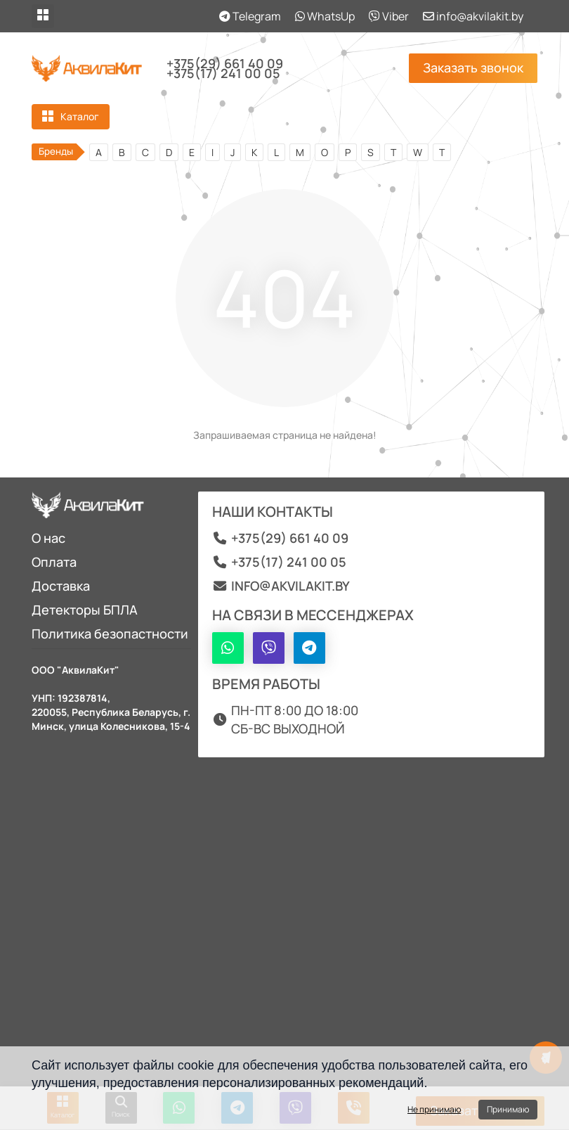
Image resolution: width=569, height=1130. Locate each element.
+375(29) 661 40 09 (224, 63)
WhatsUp (325, 16)
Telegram (250, 16)
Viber (389, 16)
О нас (48, 537)
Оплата (54, 561)
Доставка (61, 585)
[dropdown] (43, 16)
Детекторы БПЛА (85, 609)
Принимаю (508, 1109)
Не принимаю (434, 1109)
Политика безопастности (110, 633)
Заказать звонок (473, 67)
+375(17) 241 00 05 (223, 73)
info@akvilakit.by (473, 16)
